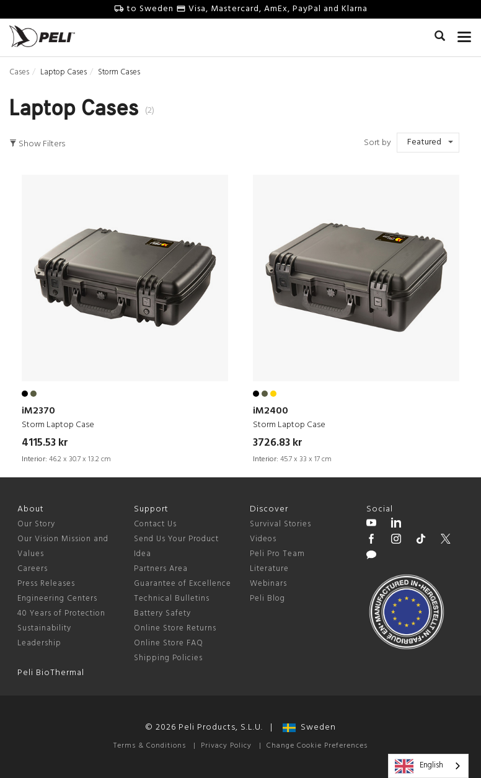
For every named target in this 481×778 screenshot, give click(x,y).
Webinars (268, 583)
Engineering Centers (57, 598)
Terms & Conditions (149, 746)
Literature (269, 568)
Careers (32, 568)
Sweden (309, 727)
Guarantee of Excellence (182, 583)
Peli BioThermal (50, 673)
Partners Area (161, 568)
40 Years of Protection (61, 613)
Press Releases (46, 583)
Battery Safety (162, 613)
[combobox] (428, 766)
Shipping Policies (168, 658)
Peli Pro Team (277, 553)
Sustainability (44, 628)
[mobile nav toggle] (464, 34)
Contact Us (155, 524)
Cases (19, 72)
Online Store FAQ (168, 643)
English (419, 766)
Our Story (36, 524)
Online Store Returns (175, 628)
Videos (263, 539)
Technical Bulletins (172, 598)
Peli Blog (267, 598)
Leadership (39, 643)
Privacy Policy (226, 746)
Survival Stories (280, 524)
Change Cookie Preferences (317, 746)
